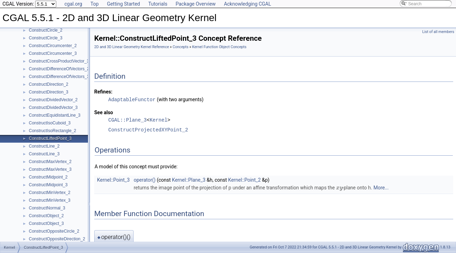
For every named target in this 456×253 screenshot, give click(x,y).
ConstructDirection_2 (48, 84)
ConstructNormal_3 (47, 208)
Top (94, 4)
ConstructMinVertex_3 (49, 200)
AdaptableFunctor (131, 99)
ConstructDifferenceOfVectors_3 (59, 76)
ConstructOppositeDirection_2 (57, 238)
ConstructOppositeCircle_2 (54, 231)
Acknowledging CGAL (247, 4)
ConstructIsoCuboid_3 (50, 123)
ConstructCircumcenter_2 (53, 45)
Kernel (158, 119)
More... (380, 187)
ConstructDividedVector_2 (53, 99)
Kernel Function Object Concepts (219, 47)
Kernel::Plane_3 (188, 179)
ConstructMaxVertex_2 (50, 161)
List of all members (438, 32)
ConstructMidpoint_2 (48, 177)
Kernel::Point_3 (113, 179)
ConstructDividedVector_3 (53, 107)
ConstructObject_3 (46, 223)
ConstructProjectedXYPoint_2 (148, 129)
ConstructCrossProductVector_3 (59, 61)
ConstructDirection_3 (48, 92)
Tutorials (157, 4)
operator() (144, 179)
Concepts (180, 47)
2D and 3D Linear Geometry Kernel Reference (131, 47)
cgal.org (73, 4)
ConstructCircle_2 (45, 30)
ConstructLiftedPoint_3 (50, 138)
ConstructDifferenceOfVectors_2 (59, 68)
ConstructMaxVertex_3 (50, 169)
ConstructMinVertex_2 (49, 192)
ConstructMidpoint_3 (48, 184)
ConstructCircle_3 (45, 37)
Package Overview (195, 4)
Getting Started (123, 4)
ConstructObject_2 (46, 215)
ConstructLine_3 (44, 153)
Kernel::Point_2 (244, 179)
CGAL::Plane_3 (127, 119)
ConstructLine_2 (44, 146)
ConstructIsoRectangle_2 (52, 130)
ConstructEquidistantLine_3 (55, 115)
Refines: (103, 92)
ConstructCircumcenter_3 (53, 53)
